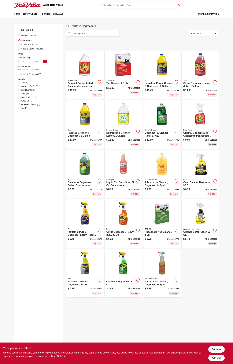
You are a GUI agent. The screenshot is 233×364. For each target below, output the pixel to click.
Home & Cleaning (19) (31, 74)
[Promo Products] (19, 35)
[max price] (36, 61)
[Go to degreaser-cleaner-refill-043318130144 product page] (162, 124)
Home (17, 14)
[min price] (23, 61)
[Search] (180, 4)
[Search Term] (140, 5)
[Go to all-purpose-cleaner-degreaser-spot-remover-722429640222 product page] (162, 174)
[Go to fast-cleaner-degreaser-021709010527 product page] (85, 124)
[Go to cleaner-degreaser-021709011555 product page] (123, 273)
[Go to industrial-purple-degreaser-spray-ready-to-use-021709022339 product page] (85, 223)
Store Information (208, 14)
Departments (30, 14)
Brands (46, 14)
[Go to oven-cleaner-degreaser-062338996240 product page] (200, 174)
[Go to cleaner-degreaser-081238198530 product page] (200, 223)
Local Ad (58, 14)
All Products (27, 40)
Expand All (34, 70)
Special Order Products (32, 48)
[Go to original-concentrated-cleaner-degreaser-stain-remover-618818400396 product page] (85, 75)
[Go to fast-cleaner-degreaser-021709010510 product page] (85, 273)
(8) (24, 82)
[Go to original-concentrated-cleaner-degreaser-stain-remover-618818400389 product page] (200, 124)
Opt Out (216, 358)
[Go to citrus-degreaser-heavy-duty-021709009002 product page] (123, 223)
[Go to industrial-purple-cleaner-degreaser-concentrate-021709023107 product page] (162, 75)
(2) (30, 86)
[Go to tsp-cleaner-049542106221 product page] (123, 75)
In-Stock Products (29, 44)
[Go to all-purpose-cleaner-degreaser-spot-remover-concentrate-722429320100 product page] (162, 273)
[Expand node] (19, 74)
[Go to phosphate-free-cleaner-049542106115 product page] (162, 223)
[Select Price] (45, 61)
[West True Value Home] (27, 5)
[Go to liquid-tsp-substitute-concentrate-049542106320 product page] (123, 174)
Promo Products (28, 35)
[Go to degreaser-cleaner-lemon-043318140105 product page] (123, 124)
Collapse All (23, 70)
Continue (216, 349)
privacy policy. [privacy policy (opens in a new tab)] (178, 352)
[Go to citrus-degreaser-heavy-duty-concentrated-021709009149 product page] (200, 75)
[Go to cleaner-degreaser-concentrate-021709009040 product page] (85, 174)
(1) (26, 101)
